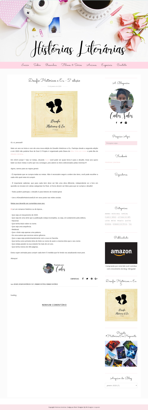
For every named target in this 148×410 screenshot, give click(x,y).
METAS (113, 220)
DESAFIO (16, 284)
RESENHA (108, 224)
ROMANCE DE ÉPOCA (40, 284)
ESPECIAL (125, 214)
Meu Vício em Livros (78, 151)
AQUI (47, 160)
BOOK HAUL (116, 214)
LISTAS (107, 220)
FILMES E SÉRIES (110, 217)
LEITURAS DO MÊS (124, 217)
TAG (130, 224)
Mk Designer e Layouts (93, 407)
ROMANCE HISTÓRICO (52, 284)
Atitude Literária (17, 154)
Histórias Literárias (112, 162)
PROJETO (120, 220)
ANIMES (107, 214)
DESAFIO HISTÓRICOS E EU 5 (26, 284)
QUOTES (128, 220)
